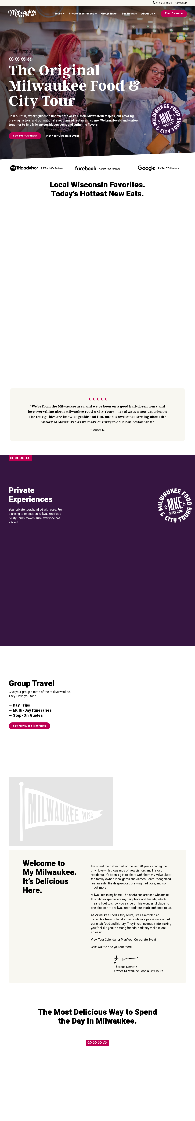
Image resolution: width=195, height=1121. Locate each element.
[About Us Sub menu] (155, 13)
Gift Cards (181, 3)
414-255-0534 (164, 3)
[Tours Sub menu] (63, 13)
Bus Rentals (129, 14)
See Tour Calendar (25, 136)
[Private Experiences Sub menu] (96, 13)
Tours (58, 14)
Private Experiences (81, 14)
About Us (147, 14)
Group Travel (109, 14)
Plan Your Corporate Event (62, 136)
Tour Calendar (174, 13)
